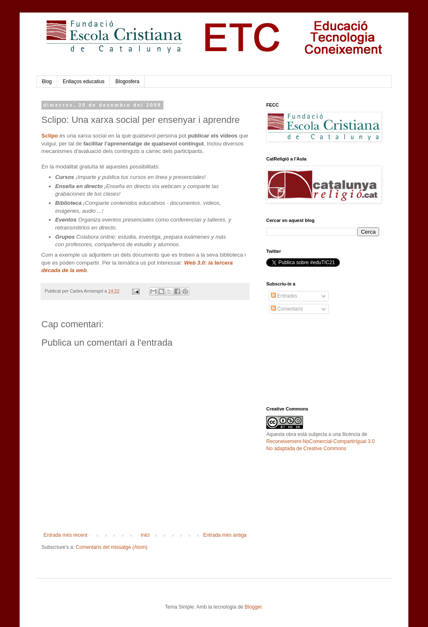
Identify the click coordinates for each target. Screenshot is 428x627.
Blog (47, 81)
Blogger (253, 607)
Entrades (284, 296)
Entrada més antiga (225, 535)
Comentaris (287, 309)
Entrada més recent (65, 535)
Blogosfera (127, 81)
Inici (145, 535)
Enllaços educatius (83, 81)
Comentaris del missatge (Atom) (111, 547)
